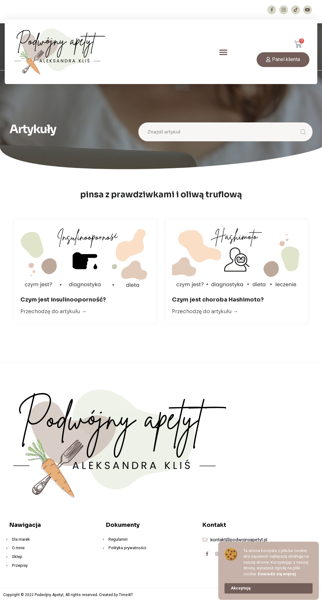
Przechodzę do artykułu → (53, 313)
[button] (223, 52)
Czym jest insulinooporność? (63, 301)
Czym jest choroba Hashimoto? (218, 301)
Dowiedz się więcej (277, 574)
